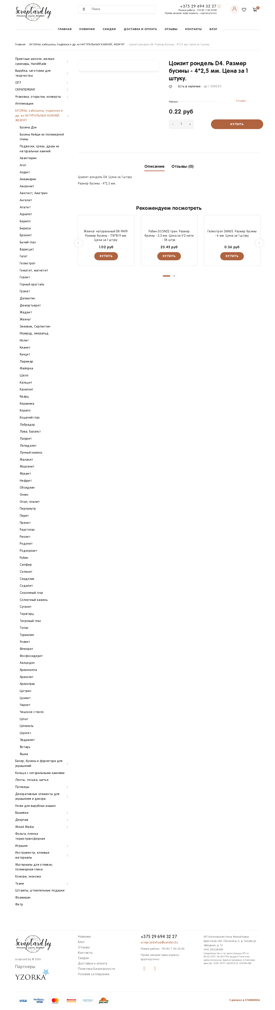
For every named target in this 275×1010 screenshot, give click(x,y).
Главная (65, 29)
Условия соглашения (93, 974)
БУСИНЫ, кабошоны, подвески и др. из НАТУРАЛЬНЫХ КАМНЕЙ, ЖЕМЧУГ (77, 44)
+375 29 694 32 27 (198, 6)
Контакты (193, 29)
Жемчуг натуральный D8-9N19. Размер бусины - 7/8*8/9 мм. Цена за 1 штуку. (106, 236)
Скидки (109, 29)
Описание (154, 167)
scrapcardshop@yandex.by (159, 942)
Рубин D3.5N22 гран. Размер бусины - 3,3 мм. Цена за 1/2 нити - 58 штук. (169, 236)
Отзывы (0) (182, 167)
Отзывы (171, 29)
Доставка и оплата (140, 29)
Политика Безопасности (96, 968)
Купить (237, 124)
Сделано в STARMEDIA (244, 1000)
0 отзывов (241, 101)
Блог (213, 29)
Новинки (87, 29)
